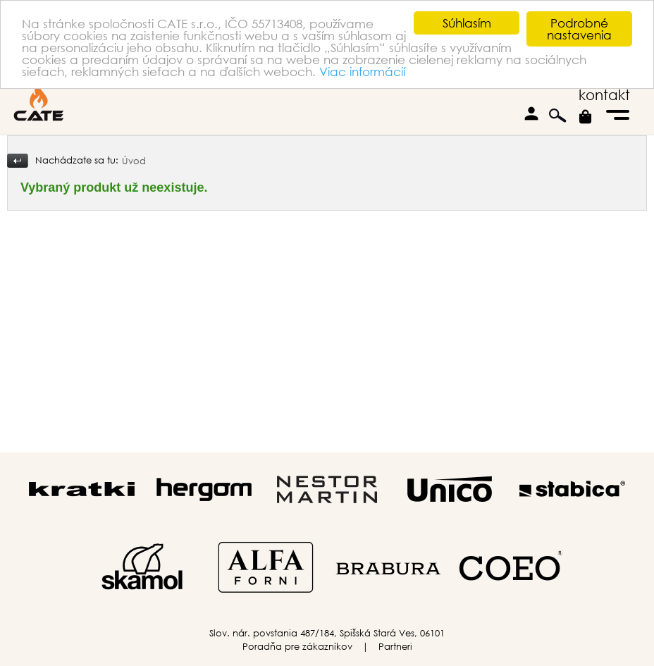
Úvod (134, 161)
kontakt (604, 95)
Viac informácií (362, 71)
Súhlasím (467, 23)
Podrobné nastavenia (579, 29)
